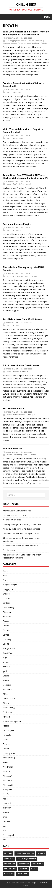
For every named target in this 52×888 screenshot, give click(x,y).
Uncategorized (9, 753)
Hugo (5, 657)
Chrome (31, 41)
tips (29, 43)
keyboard (7, 803)
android (23, 869)
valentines (22, 874)
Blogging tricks (15, 41)
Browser (24, 41)
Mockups (7, 685)
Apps (7, 41)
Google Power (17, 138)
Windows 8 (7, 780)
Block (5, 580)
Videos (6, 762)
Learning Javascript (26, 858)
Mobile (6, 680)
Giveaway (7, 639)
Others (6, 703)
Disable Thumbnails (25, 853)
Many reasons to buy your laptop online (20, 545)
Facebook (6, 43)
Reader (6, 725)
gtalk (34, 869)
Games (6, 635)
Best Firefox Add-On (14, 408)
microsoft (7, 807)
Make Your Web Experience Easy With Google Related (23, 131)
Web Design (36, 43)
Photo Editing (8, 707)
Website (44, 43)
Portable (34, 276)
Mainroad (43, 882)
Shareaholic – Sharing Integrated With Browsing (23, 269)
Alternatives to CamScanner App (17, 510)
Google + (7, 644)
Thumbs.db (24, 863)
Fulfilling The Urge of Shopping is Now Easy (22, 524)
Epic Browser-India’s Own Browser (21, 365)
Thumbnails (9, 863)
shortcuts (7, 821)
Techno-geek (22, 43)
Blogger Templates (11, 584)
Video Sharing (9, 757)
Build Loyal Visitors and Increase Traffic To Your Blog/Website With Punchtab (26, 33)
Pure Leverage (9, 550)
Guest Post (7, 653)
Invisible (6, 666)
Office (5, 694)
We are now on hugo (12, 519)
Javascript (9, 858)
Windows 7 (7, 776)
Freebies (14, 43)
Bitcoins (8, 853)
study (5, 826)
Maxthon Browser (12, 448)
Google (41, 853)
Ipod (5, 671)
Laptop (6, 675)
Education (7, 612)
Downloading (39, 41)
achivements (10, 869)
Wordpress (7, 789)
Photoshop (7, 712)
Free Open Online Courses (14, 515)
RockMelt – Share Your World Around (22, 319)
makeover (8, 874)
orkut (5, 817)
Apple (5, 571)
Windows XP (8, 785)
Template (7, 735)
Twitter (6, 748)
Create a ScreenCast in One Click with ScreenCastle (23, 85)
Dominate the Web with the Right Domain (21, 533)
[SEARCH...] (26, 495)
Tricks (5, 739)
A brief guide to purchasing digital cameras (21, 529)
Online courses (9, 698)
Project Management (12, 721)
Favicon (6, 621)
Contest (6, 603)
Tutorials (6, 744)
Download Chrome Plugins (17, 224)
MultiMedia (16, 92)
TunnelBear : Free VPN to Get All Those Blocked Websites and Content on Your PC (25, 176)
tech (4, 830)
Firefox (15, 415)
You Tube (7, 794)
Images (6, 662)
